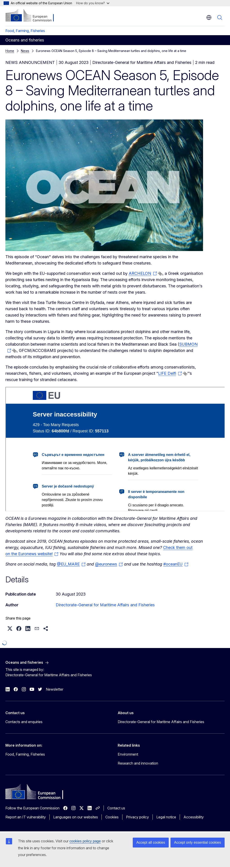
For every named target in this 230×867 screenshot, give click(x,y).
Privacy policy (137, 817)
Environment (128, 754)
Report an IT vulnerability (25, 817)
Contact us (116, 808)
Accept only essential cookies (197, 842)
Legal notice (166, 817)
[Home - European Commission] (32, 15)
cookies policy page (85, 841)
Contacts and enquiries (23, 722)
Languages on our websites (75, 817)
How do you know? (92, 3)
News (25, 51)
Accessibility (194, 817)
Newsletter (54, 689)
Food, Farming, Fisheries (25, 30)
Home (9, 51)
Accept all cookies (150, 842)
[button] (9, 628)
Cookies (112, 817)
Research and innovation (138, 763)
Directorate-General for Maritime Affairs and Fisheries (105, 605)
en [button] (209, 17)
